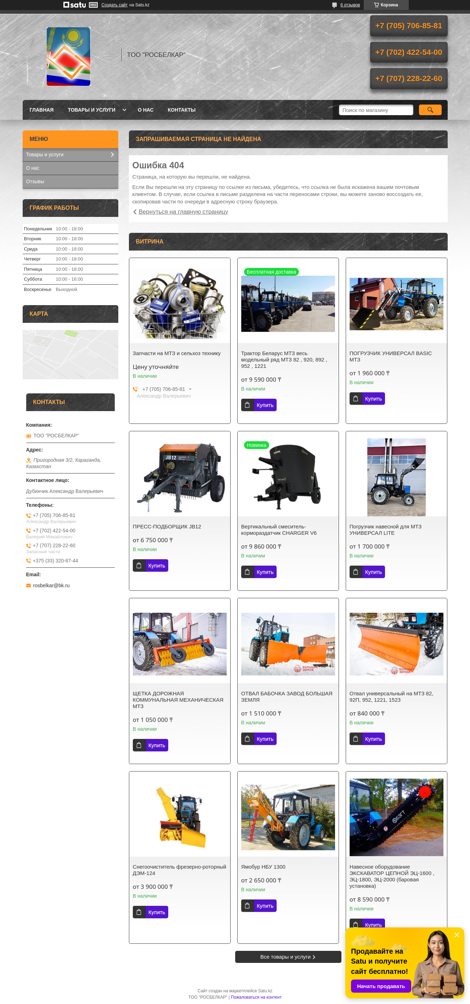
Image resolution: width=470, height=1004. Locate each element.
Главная (42, 110)
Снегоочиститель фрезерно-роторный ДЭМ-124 (179, 870)
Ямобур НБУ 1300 (263, 867)
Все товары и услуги (285, 957)
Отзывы (35, 181)
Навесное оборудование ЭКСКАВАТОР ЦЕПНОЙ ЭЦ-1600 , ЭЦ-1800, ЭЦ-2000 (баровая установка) (392, 876)
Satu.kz (265, 990)
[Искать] (430, 110)
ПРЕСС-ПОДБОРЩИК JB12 (167, 526)
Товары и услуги (91, 110)
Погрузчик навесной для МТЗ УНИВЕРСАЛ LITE (385, 529)
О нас (146, 110)
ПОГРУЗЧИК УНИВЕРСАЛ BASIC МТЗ (391, 356)
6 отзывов (350, 4)
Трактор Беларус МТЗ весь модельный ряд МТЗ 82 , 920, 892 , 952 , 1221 (284, 359)
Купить (265, 405)
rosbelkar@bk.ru (51, 585)
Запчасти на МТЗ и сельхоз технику (177, 353)
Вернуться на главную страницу (183, 211)
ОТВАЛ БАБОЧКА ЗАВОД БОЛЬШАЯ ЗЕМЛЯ (287, 696)
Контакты (182, 110)
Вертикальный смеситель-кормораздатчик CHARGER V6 (279, 529)
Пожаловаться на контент (256, 997)
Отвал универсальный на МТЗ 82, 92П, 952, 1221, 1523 (392, 696)
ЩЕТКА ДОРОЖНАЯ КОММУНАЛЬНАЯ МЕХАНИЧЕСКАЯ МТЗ (178, 699)
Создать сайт (115, 4)
